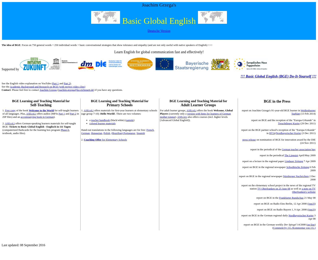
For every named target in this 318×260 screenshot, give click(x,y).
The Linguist (291, 155)
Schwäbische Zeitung (297, 167)
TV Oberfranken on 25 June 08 (273, 188)
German (85, 133)
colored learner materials (102, 123)
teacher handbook (100, 120)
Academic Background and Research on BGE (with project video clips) (47, 86)
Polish (106, 133)
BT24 (272, 133)
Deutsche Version (159, 30)
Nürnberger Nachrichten (296, 176)
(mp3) (311, 203)
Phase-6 (65, 129)
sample (130, 120)
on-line (311, 224)
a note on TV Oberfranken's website (304, 190)
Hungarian (96, 133)
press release (249, 139)
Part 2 (67, 83)
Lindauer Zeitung (294, 161)
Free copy (10, 110)
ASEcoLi (31, 113)
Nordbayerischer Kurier (288, 133)
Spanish (140, 133)
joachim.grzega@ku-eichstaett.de (75, 89)
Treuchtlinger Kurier (289, 123)
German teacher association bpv (299, 149)
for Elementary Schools (105, 139)
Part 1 (56, 83)
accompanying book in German (37, 116)
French (150, 129)
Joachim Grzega (48, 89)
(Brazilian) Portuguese (123, 133)
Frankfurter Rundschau (291, 197)
